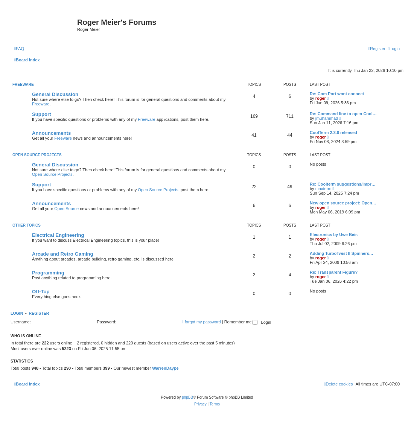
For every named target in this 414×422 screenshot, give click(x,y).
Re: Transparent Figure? (334, 272)
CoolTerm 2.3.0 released (333, 132)
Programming (48, 273)
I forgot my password (202, 322)
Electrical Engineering (58, 235)
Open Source (66, 208)
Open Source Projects (37, 155)
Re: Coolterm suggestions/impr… (343, 184)
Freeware (23, 84)
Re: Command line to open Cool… (343, 113)
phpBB (187, 397)
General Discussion (55, 94)
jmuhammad (326, 118)
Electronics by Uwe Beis (334, 234)
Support (41, 114)
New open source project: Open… (343, 203)
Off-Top (41, 291)
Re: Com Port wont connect (337, 93)
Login (17, 313)
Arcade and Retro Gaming (62, 254)
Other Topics (26, 225)
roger (320, 98)
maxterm (323, 188)
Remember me (241, 322)
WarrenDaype (165, 368)
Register (39, 313)
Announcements (51, 133)
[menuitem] (19, 48)
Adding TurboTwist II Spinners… (341, 253)
